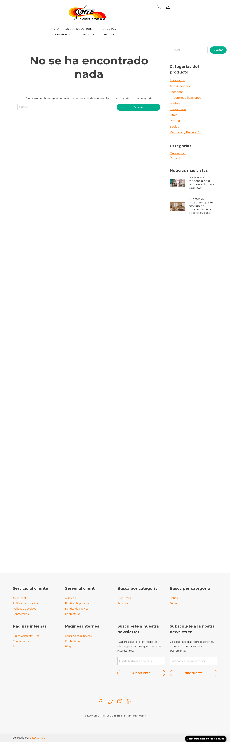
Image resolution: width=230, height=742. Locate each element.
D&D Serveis (37, 737)
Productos (122, 29)
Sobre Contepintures (26, 635)
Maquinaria (178, 109)
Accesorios (177, 80)
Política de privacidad (26, 603)
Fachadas (176, 92)
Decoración (178, 153)
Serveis (174, 603)
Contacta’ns (72, 613)
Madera (175, 103)
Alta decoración (181, 86)
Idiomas (123, 34)
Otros (173, 115)
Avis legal (71, 597)
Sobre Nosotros (93, 29)
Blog (16, 646)
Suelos (174, 126)
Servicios (149, 29)
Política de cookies (24, 608)
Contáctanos (21, 613)
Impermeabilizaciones (185, 97)
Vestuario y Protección (185, 132)
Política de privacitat (78, 603)
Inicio (69, 29)
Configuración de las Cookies (204, 738)
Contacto (102, 34)
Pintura (175, 121)
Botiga (174, 597)
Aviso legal (19, 597)
